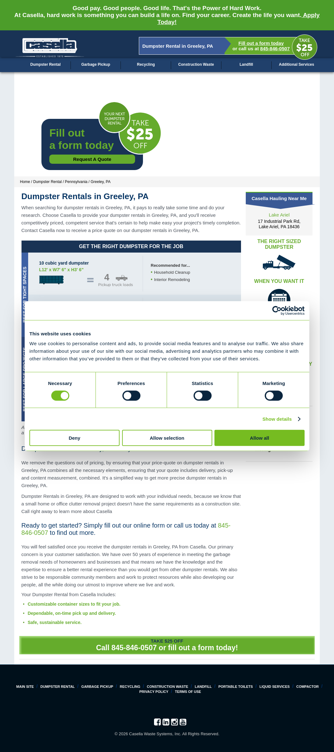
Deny (74, 438)
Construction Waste (196, 64)
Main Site (25, 686)
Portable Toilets (235, 686)
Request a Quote (92, 159)
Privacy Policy (153, 692)
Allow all (259, 438)
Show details (277, 418)
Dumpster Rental (45, 64)
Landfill (246, 64)
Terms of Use (188, 692)
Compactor (307, 686)
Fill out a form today (261, 43)
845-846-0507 (275, 48)
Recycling (146, 64)
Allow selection (167, 438)
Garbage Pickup (95, 64)
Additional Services (296, 64)
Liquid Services (274, 686)
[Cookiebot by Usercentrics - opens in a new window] (277, 310)
